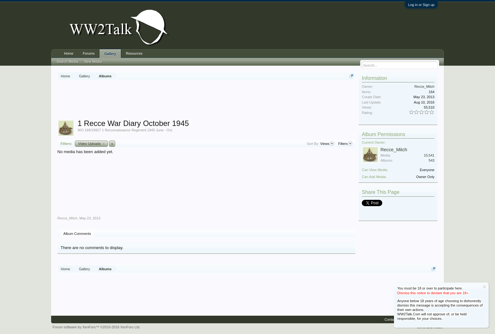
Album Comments (77, 234)
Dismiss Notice (484, 286)
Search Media (67, 61)
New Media (93, 61)
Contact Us (393, 319)
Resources (134, 53)
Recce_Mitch (67, 218)
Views (327, 143)
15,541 (429, 155)
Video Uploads (91, 144)
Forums (88, 53)
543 (431, 160)
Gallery (110, 54)
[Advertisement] (206, 100)
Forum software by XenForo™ (96, 327)
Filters (345, 143)
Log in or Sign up (421, 5)
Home (68, 53)
